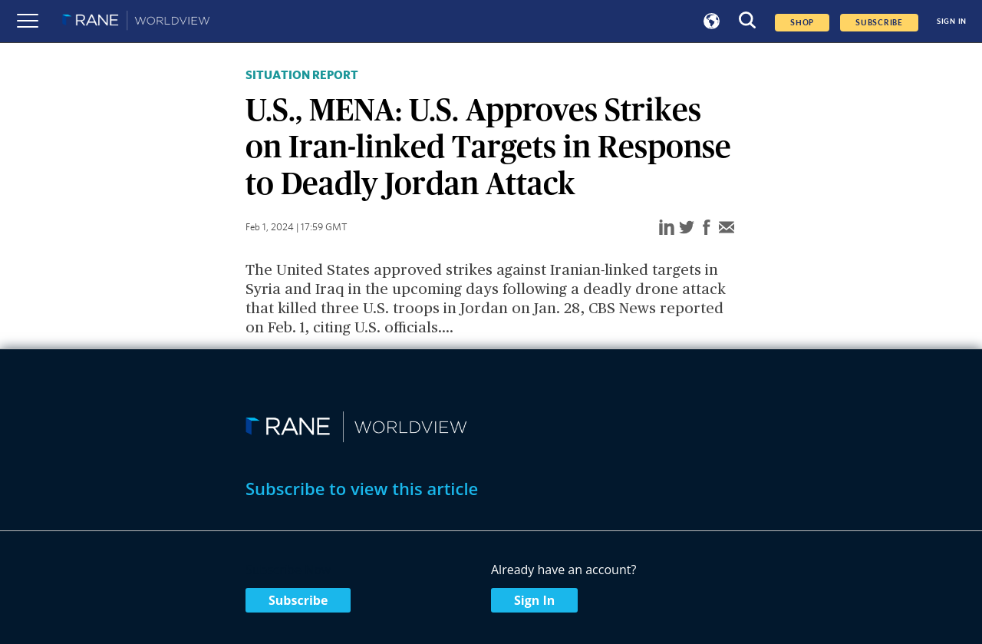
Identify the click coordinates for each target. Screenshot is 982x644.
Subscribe (298, 600)
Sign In (534, 600)
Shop (802, 22)
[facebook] (707, 228)
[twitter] (687, 228)
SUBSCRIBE (879, 22)
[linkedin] (667, 228)
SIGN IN (952, 21)
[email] (726, 228)
